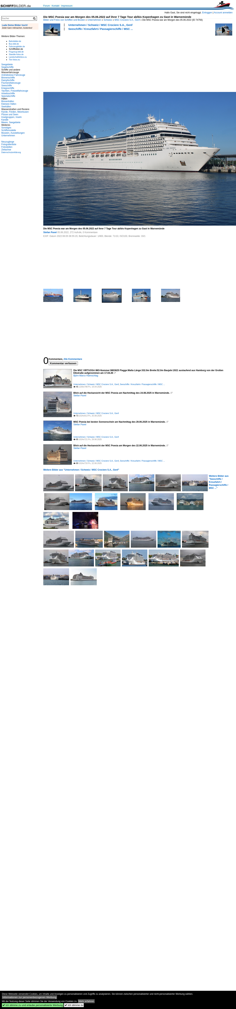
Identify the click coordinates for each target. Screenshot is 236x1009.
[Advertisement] (73, 60)
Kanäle (4, 119)
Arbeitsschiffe (8, 93)
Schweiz (108, 20)
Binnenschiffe (8, 77)
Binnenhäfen (7, 101)
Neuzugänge (7, 141)
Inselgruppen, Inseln (11, 117)
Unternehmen (94, 20)
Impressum (66, 6)
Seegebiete (7, 64)
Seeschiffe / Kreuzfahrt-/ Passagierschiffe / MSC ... (100, 28)
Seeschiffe (6, 85)
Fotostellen (6, 147)
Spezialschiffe (8, 96)
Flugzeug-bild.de (16, 52)
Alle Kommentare (72, 359)
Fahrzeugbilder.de (17, 46)
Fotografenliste (8, 144)
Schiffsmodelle (8, 130)
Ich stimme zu (74, 1005)
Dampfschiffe (7, 80)
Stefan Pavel (50, 232)
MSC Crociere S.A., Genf (127, 20)
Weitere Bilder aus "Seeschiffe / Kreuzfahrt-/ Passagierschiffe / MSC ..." (218, 482)
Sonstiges (6, 127)
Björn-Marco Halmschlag (85, 375)
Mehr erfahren (86, 1001)
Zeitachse (6, 149)
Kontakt (55, 6)
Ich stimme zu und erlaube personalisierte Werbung (32, 1005)
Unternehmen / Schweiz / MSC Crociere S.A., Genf (100, 25)
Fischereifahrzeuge (11, 83)
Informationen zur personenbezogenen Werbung (29, 997)
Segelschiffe (7, 67)
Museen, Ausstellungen (13, 133)
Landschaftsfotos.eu (18, 57)
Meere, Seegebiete (10, 122)
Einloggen (207, 12)
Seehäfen (6, 106)
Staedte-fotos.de (16, 54)
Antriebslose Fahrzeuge (13, 75)
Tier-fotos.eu (14, 59)
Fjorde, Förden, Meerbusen (15, 112)
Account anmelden (223, 12)
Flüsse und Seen (9, 114)
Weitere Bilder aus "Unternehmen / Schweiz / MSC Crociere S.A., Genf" (81, 469)
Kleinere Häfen (8, 104)
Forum (46, 6)
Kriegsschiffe (7, 88)
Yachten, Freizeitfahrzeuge (14, 90)
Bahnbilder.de (15, 41)
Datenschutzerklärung (11, 152)
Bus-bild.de (14, 44)
